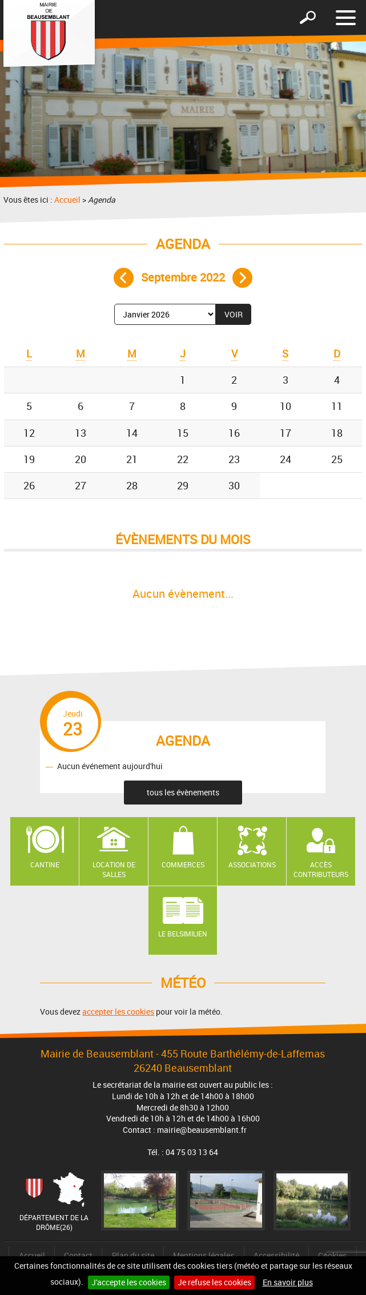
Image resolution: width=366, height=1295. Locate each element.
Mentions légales (203, 1255)
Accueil (67, 199)
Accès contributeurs (320, 869)
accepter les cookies (118, 1011)
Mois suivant (242, 278)
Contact (78, 1255)
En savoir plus (288, 1282)
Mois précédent (124, 278)
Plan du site (133, 1255)
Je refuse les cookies (214, 1282)
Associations (252, 864)
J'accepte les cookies (128, 1282)
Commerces (183, 864)
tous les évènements (183, 792)
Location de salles (113, 869)
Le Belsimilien (182, 933)
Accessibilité (276, 1255)
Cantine (44, 864)
